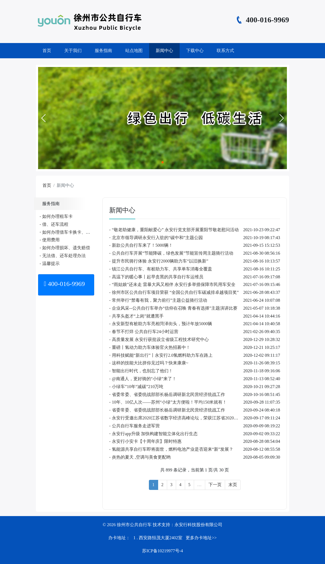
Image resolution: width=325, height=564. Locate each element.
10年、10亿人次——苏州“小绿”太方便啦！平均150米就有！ (169, 402)
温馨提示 (51, 263)
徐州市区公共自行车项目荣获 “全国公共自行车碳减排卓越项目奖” (175, 292)
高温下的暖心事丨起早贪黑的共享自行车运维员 (157, 277)
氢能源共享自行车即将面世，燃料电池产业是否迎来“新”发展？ (172, 449)
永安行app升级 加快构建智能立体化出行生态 (155, 433)
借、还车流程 (55, 224)
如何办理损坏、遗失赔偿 (66, 247)
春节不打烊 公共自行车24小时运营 (145, 331)
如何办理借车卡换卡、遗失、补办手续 (79, 232)
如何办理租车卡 (57, 216)
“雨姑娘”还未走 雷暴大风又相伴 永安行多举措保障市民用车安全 (173, 284)
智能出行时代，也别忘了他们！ (142, 370)
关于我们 (73, 50)
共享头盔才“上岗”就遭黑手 (138, 316)
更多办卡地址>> (201, 537)
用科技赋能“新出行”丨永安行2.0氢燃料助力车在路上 (162, 355)
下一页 (215, 484)
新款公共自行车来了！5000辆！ (142, 245)
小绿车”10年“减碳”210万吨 (137, 386)
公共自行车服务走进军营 (136, 425)
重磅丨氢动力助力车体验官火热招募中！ (151, 347)
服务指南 (103, 50)
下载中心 (195, 50)
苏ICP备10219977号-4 (162, 550)
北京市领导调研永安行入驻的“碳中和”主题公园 (157, 237)
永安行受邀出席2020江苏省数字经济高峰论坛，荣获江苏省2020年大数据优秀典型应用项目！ (201, 418)
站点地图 (134, 50)
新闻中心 (164, 50)
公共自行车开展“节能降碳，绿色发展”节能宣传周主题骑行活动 (172, 253)
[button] (43, 118)
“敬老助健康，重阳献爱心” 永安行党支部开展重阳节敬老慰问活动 (175, 229)
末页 (232, 484)
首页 (46, 50)
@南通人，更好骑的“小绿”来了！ (144, 378)
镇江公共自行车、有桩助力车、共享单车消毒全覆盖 (162, 269)
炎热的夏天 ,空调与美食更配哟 (141, 457)
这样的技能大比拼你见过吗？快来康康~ (150, 363)
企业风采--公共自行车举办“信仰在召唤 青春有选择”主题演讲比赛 (174, 308)
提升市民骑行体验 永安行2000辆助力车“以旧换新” (160, 261)
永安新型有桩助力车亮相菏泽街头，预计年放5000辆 (162, 323)
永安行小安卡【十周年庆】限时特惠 (147, 441)
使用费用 (51, 239)
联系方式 (225, 50)
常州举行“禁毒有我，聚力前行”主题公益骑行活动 (159, 300)
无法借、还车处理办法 (64, 255)
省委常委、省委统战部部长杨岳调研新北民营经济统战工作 (168, 394)
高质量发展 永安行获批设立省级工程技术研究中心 (160, 339)
